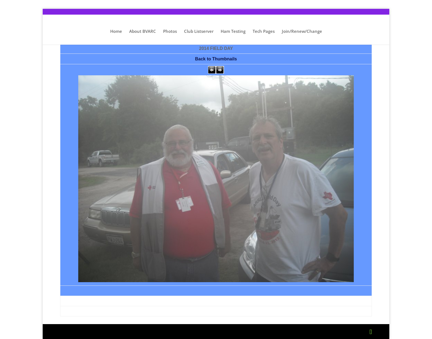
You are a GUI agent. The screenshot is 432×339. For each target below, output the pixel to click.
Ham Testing (233, 31)
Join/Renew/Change (302, 31)
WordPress (163, 332)
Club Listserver (199, 31)
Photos (170, 31)
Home (116, 31)
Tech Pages (264, 31)
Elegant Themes (104, 332)
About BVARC (142, 31)
